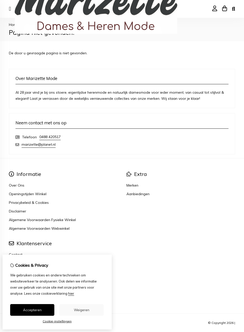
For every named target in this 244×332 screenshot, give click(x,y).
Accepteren (32, 310)
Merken (132, 185)
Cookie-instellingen (57, 321)
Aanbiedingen (138, 194)
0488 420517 (50, 137)
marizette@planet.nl (39, 144)
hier (71, 293)
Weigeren (81, 310)
